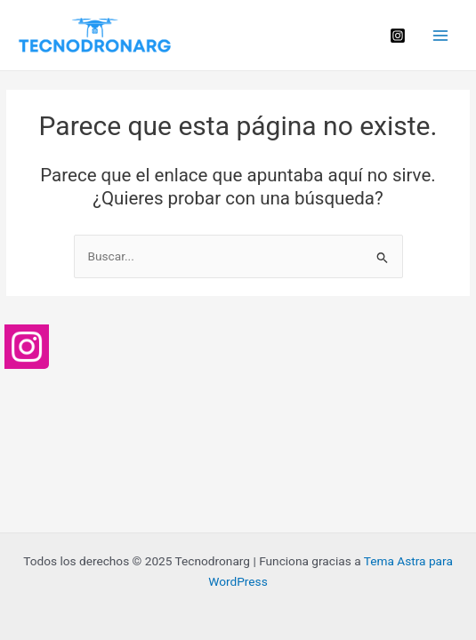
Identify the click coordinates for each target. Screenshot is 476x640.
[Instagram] (398, 36)
